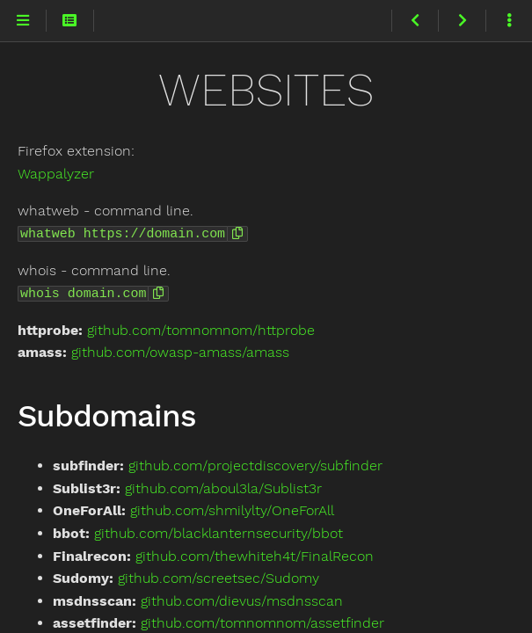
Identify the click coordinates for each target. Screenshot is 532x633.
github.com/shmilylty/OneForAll (232, 508)
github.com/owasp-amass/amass (180, 350)
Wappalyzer (56, 173)
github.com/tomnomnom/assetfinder (262, 621)
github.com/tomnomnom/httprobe (201, 328)
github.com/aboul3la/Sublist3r (223, 486)
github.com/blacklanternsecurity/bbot (218, 531)
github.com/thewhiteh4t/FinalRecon (254, 554)
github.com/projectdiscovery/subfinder (255, 463)
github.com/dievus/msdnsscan (242, 599)
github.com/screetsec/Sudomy (218, 576)
